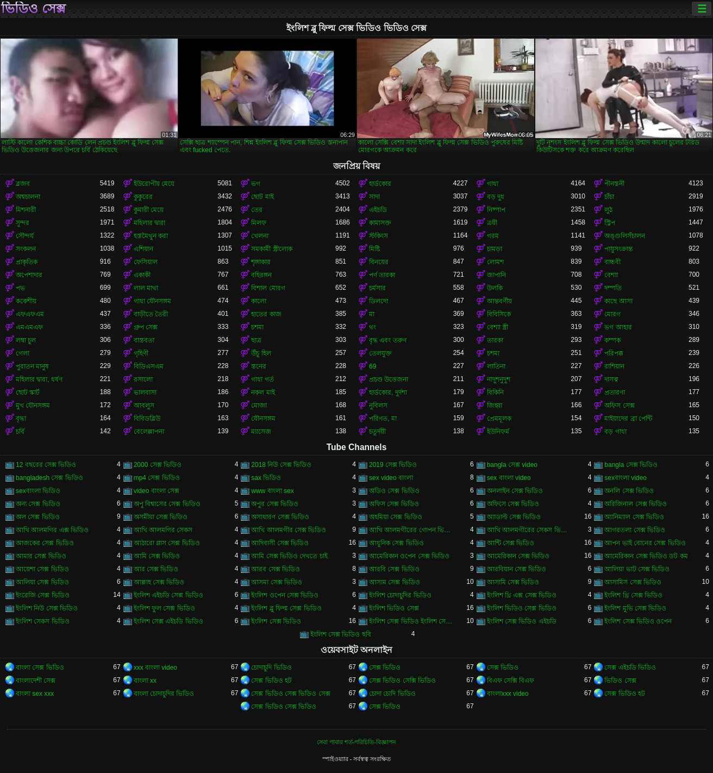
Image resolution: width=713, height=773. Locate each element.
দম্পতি (613, 288)
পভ (20, 288)
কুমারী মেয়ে (149, 210)
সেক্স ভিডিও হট (271, 680)
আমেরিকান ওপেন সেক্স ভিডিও (409, 556)
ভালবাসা (145, 392)
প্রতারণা (614, 392)
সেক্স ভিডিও (385, 667)
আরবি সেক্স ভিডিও (394, 569)
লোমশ (495, 262)
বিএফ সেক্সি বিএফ (511, 680)
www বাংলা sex (272, 491)
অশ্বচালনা (28, 197)
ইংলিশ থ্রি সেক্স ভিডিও (633, 595)
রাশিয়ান (614, 366)
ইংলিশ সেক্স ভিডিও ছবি (340, 634)
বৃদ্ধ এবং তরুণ (387, 340)
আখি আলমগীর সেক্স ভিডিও (288, 530)
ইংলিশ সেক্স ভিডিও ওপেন (638, 621)
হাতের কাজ (266, 314)
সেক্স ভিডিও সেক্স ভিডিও (283, 706)
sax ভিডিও (266, 478)
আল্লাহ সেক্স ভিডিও (159, 582)
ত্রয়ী (492, 223)
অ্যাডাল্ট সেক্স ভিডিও (514, 517)
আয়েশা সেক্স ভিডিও (42, 569)
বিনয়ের (379, 262)
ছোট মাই (262, 197)
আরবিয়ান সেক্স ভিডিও (517, 569)
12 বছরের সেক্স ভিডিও (46, 465)
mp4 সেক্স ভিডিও (157, 478)
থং (372, 327)
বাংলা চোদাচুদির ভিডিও (164, 693)
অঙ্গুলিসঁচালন (624, 236)
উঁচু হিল (261, 353)
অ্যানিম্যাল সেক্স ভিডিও (634, 517)
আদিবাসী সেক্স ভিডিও (280, 543)
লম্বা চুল (26, 340)
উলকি (495, 288)
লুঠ (608, 210)
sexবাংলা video (625, 478)
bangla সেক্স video (512, 465)
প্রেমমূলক (499, 418)
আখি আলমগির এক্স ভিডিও (52, 530)
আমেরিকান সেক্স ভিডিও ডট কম (645, 556)
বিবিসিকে (499, 314)
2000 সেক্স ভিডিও (158, 465)
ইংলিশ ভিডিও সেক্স (394, 608)
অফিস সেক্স (619, 405)
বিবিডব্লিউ (147, 418)
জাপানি (496, 275)
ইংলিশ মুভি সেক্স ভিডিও (635, 608)
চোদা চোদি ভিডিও (392, 693)
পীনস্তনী (614, 184)
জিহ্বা (494, 405)
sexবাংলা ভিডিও (38, 491)
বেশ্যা (611, 275)
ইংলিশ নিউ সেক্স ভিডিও (47, 608)
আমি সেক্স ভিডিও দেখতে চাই (289, 556)
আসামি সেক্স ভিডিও (513, 582)
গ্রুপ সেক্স (146, 327)
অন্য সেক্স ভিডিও (38, 504)
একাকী (142, 275)
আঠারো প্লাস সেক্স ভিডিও (167, 543)
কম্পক (612, 340)
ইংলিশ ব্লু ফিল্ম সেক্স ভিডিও (286, 608)
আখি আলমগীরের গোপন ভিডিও (411, 530)
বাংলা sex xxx (35, 693)
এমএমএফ (29, 327)
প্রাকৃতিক (26, 262)
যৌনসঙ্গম (263, 418)
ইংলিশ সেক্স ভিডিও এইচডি (521, 621)
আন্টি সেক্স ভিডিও (511, 543)
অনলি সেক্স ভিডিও (629, 491)
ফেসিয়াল (146, 262)
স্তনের (258, 366)
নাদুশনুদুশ (498, 379)
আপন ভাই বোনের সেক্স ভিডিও (644, 543)
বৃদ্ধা (21, 418)
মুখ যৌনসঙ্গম (33, 405)
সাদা (374, 197)
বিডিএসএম (149, 366)
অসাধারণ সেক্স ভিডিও (280, 517)
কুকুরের (143, 197)
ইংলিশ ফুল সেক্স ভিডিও (164, 608)
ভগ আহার (617, 327)
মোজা (259, 405)
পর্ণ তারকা (382, 275)
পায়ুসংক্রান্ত (618, 249)
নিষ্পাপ (496, 210)
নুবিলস (378, 405)
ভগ (255, 184)
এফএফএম (30, 314)
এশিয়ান (143, 249)
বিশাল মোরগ (268, 288)
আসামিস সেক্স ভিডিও (632, 582)
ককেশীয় (26, 301)
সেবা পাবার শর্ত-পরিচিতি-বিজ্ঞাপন (356, 742)
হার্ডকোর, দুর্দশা (388, 392)
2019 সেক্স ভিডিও (393, 465)
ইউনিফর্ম (498, 431)
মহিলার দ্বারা (149, 223)
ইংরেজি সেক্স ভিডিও (43, 595)
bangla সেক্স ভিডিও (631, 465)
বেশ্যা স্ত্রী (497, 327)
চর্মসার (377, 288)
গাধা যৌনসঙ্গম (152, 301)
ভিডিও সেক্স (33, 9)
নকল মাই (262, 392)
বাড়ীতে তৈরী (151, 314)
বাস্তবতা (144, 340)
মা (371, 314)
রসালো (143, 379)
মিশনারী (26, 210)
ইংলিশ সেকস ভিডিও (43, 621)
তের (256, 210)
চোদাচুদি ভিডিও (271, 667)
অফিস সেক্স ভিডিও (394, 504)
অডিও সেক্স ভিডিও (394, 491)
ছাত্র (256, 340)
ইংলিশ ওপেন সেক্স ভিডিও (284, 595)
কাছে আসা (618, 301)
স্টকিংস (378, 236)
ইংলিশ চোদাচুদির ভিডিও (400, 595)
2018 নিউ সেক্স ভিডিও (281, 465)
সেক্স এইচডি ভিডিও (630, 667)
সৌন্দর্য (25, 236)
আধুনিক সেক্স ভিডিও (396, 543)
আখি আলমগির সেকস (163, 530)
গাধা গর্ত (262, 379)
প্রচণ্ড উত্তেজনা (388, 379)
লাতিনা (496, 366)
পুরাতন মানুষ (32, 366)
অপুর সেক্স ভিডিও (274, 504)
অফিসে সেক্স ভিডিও (513, 504)
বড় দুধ (495, 197)
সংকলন (26, 249)
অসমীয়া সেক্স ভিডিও (161, 517)
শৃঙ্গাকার (261, 262)
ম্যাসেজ (261, 431)
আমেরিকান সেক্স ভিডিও (518, 556)
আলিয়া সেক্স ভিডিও (42, 582)
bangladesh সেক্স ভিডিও (49, 478)
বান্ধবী (612, 262)
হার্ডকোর (380, 184)
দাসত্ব (611, 379)
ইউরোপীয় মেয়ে (154, 184)
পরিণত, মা (383, 418)
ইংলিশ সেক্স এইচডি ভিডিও (168, 621)
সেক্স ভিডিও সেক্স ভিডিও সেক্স (290, 693)
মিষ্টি (374, 249)
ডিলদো (378, 301)
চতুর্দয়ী (377, 431)
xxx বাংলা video (155, 667)
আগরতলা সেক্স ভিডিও (634, 530)
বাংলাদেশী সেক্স (35, 680)
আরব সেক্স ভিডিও (275, 569)
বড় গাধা (615, 431)
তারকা (495, 340)
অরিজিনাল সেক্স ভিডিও (635, 504)
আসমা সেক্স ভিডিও (276, 582)
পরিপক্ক (613, 353)
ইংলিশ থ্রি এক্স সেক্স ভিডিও (521, 595)
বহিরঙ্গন (261, 275)
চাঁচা (609, 197)
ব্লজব (23, 184)
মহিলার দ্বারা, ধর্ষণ (39, 379)
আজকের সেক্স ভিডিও (45, 543)
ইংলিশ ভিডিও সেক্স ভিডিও (521, 608)
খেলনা (259, 236)
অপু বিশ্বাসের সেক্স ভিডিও (167, 504)
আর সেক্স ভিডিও (156, 569)
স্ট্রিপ (609, 223)
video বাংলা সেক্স (156, 491)
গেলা (22, 353)
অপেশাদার (29, 275)
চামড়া (494, 249)
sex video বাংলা (391, 478)
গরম (493, 236)
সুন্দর (22, 223)
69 (372, 366)
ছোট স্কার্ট (28, 392)
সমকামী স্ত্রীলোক (271, 249)
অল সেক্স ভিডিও (38, 517)
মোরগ (612, 314)
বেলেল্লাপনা (149, 431)
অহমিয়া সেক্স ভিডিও (395, 517)
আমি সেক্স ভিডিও (157, 556)
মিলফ (258, 223)
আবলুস (144, 405)
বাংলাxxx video (508, 693)
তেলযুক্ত (380, 353)
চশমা (257, 327)
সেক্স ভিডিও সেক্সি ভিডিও (402, 680)
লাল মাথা (146, 288)
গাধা (492, 184)
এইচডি (378, 210)
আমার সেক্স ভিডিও (41, 556)
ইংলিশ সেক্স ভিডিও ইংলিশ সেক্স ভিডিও (411, 621)
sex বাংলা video (509, 478)
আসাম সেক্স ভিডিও (394, 582)
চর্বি (20, 431)
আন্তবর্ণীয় (499, 301)
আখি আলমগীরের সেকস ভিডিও (529, 530)
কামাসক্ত (380, 223)
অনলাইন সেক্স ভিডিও (515, 491)
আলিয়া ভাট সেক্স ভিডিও (637, 569)
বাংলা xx (145, 680)
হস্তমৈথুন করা (151, 236)
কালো (258, 301)
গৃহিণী (141, 353)
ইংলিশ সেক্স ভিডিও (276, 621)
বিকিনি (495, 392)
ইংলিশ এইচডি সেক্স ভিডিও (168, 595)
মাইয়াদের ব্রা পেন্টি (628, 418)
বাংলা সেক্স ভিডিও (40, 667)
